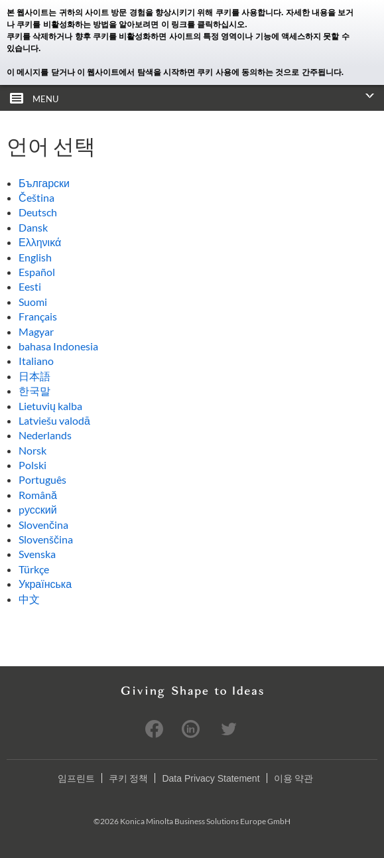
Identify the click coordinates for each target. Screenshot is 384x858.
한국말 (34, 390)
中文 (29, 599)
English (35, 257)
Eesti (30, 286)
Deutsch (38, 212)
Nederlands (45, 435)
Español (37, 271)
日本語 (34, 376)
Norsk (32, 450)
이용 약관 (294, 778)
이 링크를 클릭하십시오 (203, 24)
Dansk (33, 227)
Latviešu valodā (54, 420)
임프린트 (76, 778)
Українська (45, 583)
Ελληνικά (40, 242)
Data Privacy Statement (210, 778)
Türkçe (34, 569)
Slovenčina (43, 524)
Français (38, 316)
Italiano (36, 360)
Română (38, 494)
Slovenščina (46, 539)
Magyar (36, 331)
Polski (32, 465)
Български (44, 183)
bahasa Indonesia (58, 346)
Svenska (37, 553)
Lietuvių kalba (50, 405)
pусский (38, 509)
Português (42, 479)
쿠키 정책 (129, 778)
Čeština (36, 197)
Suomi (33, 301)
